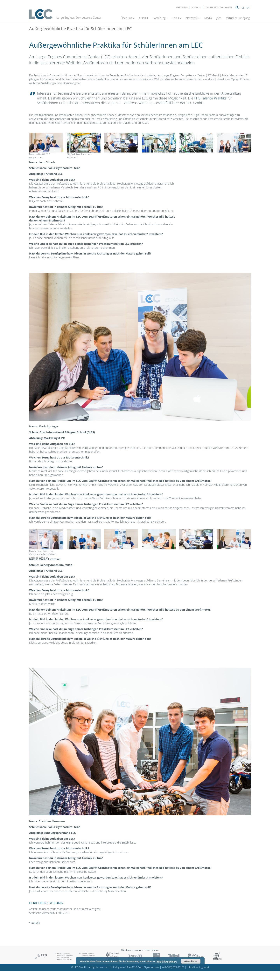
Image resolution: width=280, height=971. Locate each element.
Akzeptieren (190, 961)
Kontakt (196, 7)
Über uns (127, 18)
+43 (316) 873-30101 (173, 967)
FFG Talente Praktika (210, 98)
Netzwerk (193, 18)
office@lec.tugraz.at (198, 967)
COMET (143, 18)
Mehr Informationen (167, 961)
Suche (237, 7)
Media (208, 18)
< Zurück (34, 922)
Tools (176, 18)
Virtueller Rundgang (238, 18)
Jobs (218, 18)
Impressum (182, 7)
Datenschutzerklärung (218, 7)
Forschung (160, 18)
